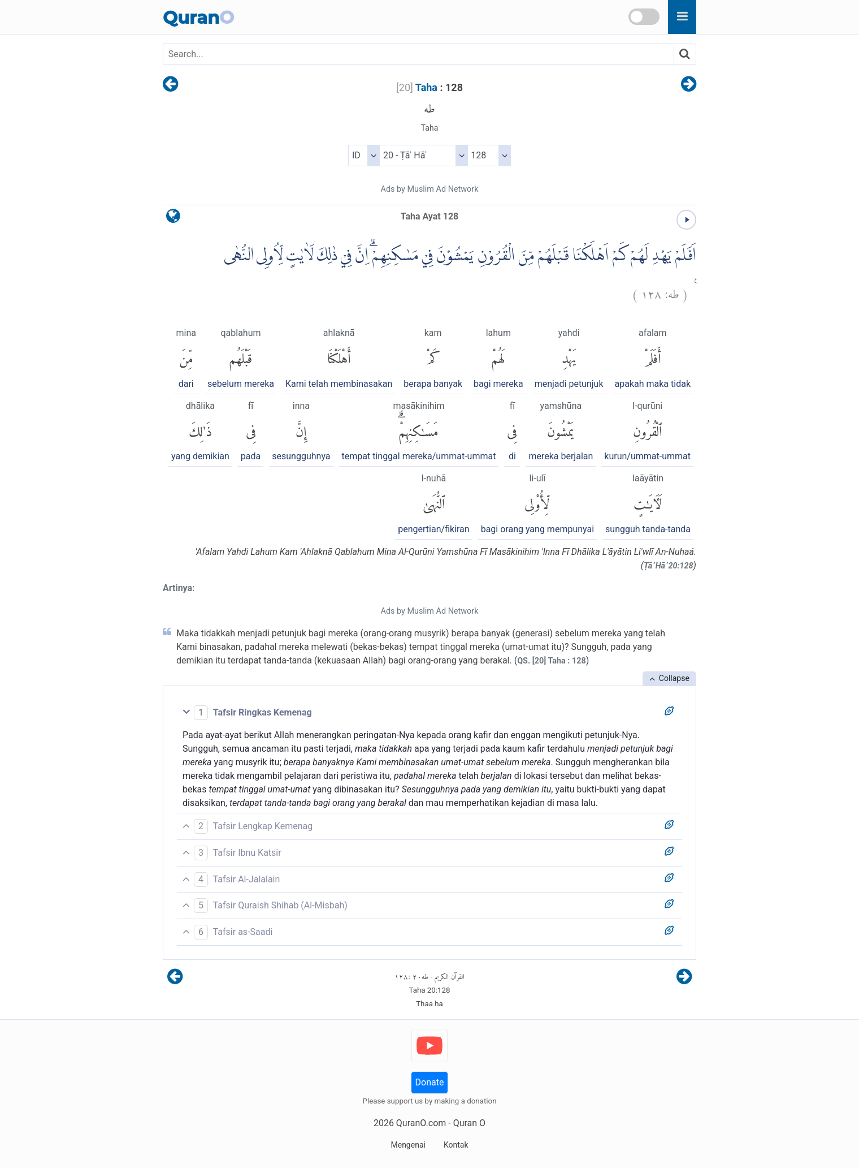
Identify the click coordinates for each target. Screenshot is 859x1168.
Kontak (456, 1144)
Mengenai (408, 1144)
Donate (429, 1082)
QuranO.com (421, 1123)
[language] (173, 218)
